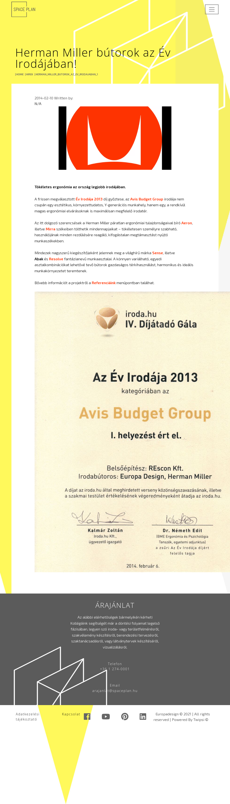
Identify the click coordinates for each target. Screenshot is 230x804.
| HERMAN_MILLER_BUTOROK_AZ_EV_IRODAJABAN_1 (66, 74)
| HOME (19, 74)
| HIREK (29, 74)
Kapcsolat (71, 714)
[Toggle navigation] (212, 9)
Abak (39, 259)
